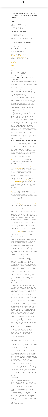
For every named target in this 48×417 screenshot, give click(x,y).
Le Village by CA (15, 64)
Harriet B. (13, 62)
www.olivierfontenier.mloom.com (19, 57)
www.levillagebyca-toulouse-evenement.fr (24, 177)
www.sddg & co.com (16, 55)
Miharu (13, 65)
